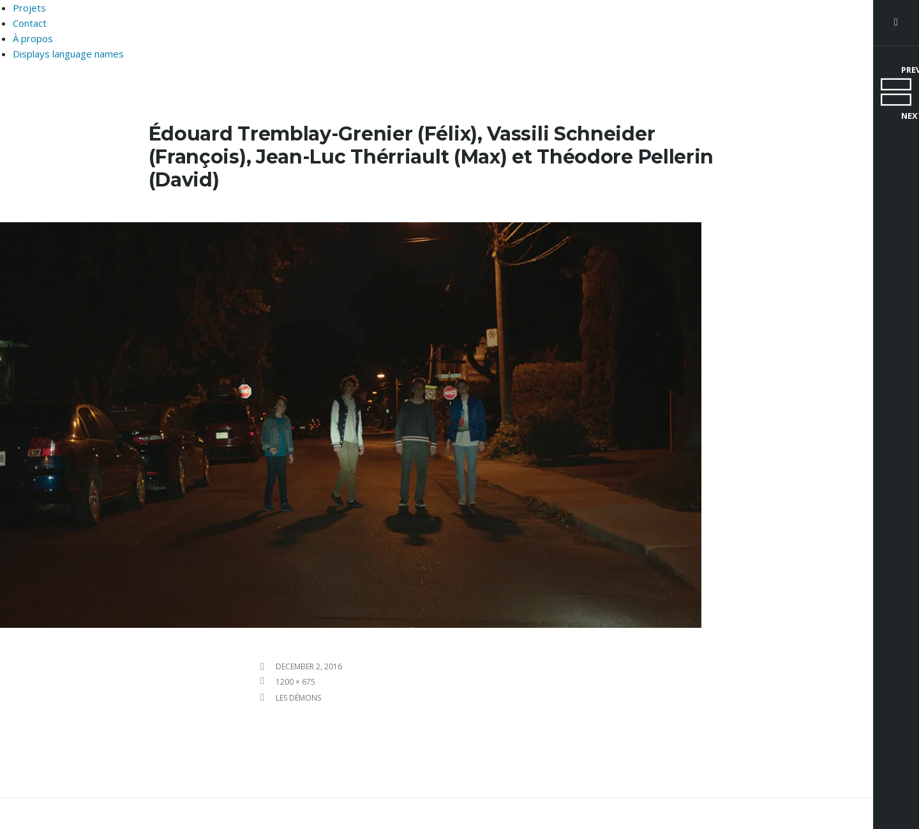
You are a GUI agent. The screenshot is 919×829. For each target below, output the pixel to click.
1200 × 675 (295, 681)
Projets (29, 7)
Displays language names (68, 53)
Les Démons (298, 697)
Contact (30, 23)
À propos (33, 38)
